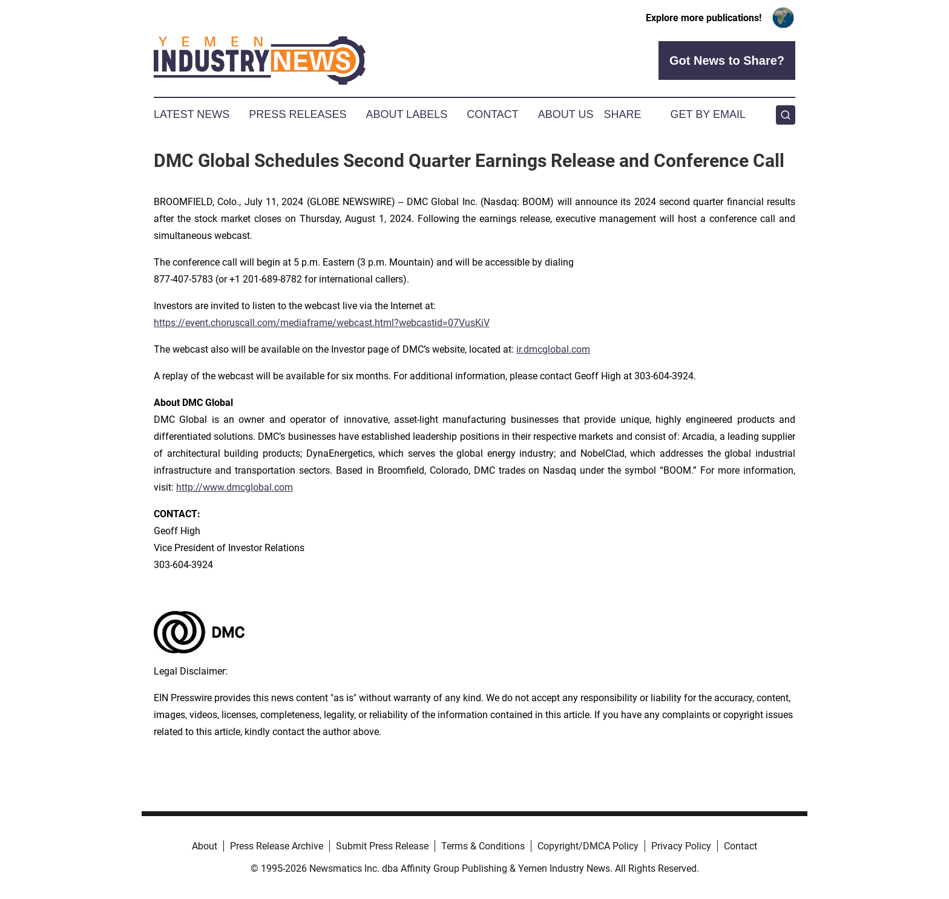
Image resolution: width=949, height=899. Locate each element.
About (204, 846)
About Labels (406, 114)
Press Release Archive (276, 846)
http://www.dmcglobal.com (234, 487)
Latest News (191, 114)
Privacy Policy (681, 846)
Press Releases (297, 114)
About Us (566, 114)
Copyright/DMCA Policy (588, 846)
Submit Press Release (382, 846)
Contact (493, 114)
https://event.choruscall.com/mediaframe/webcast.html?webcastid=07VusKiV (322, 323)
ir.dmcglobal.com (553, 349)
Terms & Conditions (483, 846)
